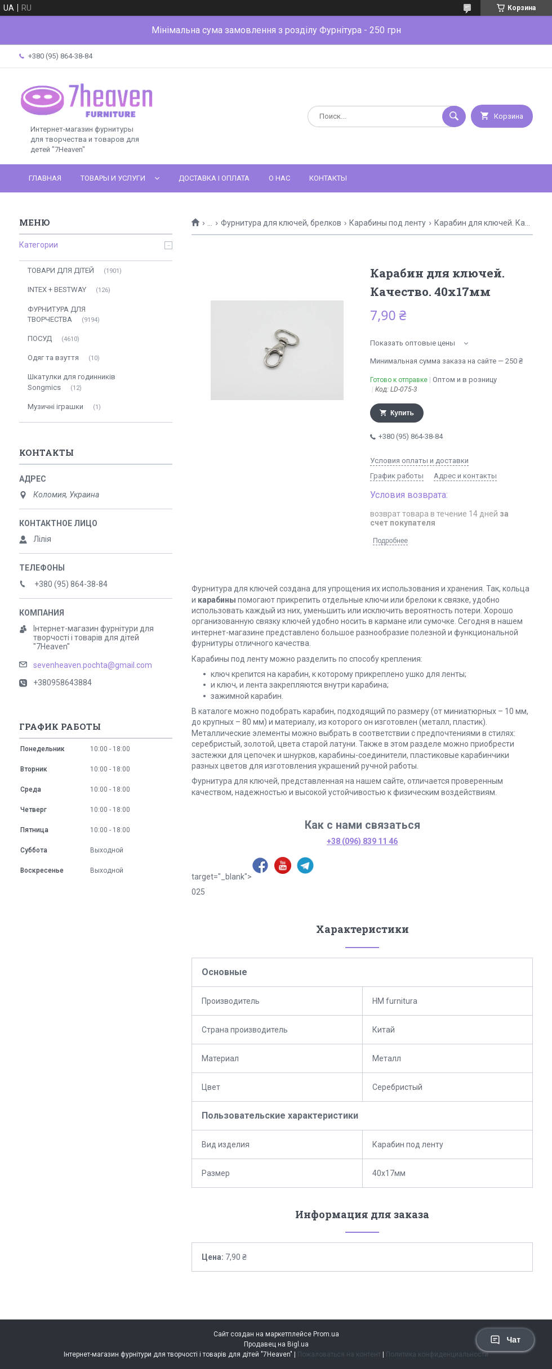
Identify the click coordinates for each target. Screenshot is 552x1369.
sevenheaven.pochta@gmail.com (92, 665)
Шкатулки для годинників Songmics (71, 381)
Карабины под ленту (387, 222)
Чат (505, 1340)
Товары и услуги (113, 178)
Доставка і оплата (214, 178)
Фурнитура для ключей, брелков (281, 222)
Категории (38, 244)
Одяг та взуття (53, 357)
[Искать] (454, 116)
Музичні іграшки (55, 406)
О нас (279, 178)
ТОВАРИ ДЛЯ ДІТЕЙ (61, 270)
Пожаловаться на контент (339, 1354)
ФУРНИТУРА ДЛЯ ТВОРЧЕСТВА (57, 314)
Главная (45, 178)
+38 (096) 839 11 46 (362, 841)
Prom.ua (326, 1334)
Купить (402, 413)
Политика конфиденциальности (437, 1354)
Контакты (328, 178)
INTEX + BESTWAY (57, 289)
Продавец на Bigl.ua (276, 1344)
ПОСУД (40, 338)
